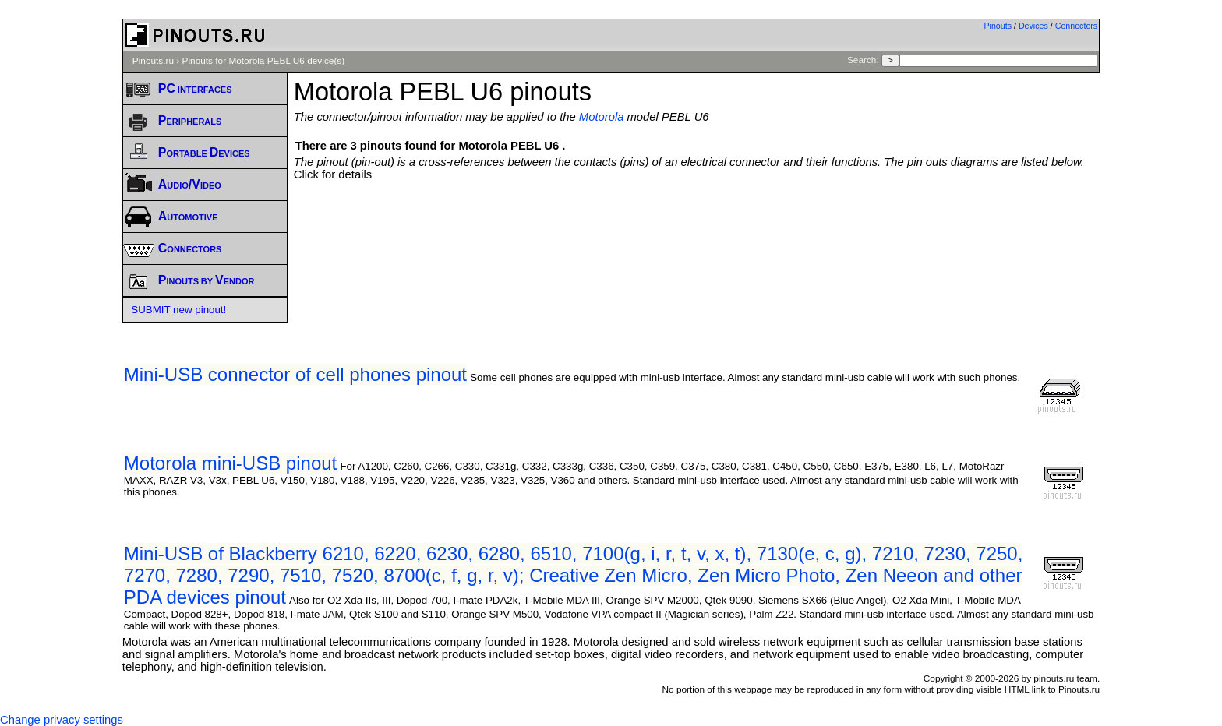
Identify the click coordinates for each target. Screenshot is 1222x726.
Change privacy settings (61, 720)
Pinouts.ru (153, 60)
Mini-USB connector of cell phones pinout (295, 374)
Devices (1033, 25)
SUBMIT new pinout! (178, 309)
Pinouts (998, 25)
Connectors (1076, 25)
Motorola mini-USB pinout (230, 463)
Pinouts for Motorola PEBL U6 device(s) (263, 60)
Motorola (601, 117)
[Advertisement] (696, 224)
